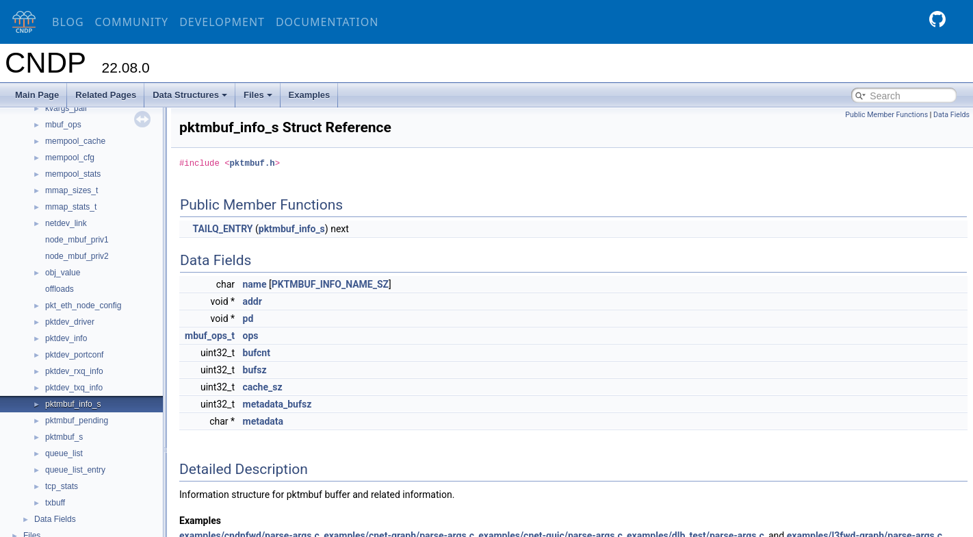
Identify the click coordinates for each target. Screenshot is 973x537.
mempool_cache (75, 141)
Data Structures (190, 95)
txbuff (55, 503)
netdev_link (66, 223)
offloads (59, 289)
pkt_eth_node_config (83, 305)
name (255, 284)
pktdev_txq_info (74, 387)
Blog (68, 21)
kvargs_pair (66, 108)
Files (258, 95)
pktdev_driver (69, 322)
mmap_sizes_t (71, 190)
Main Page (37, 95)
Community (132, 21)
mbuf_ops (63, 124)
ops (251, 335)
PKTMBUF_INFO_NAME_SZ (330, 284)
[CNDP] (20, 22)
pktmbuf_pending (76, 420)
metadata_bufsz (277, 404)
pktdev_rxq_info (74, 371)
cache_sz (263, 387)
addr (252, 301)
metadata (263, 421)
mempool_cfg (69, 157)
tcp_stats (61, 486)
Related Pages (105, 95)
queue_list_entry (75, 470)
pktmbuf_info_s (73, 404)
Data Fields (55, 519)
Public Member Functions (886, 114)
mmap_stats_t (70, 207)
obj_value (62, 272)
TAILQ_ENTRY (222, 228)
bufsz (255, 369)
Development (222, 21)
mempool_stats (73, 174)
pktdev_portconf (74, 355)
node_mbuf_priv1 (77, 240)
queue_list (64, 453)
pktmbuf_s (64, 437)
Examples (309, 95)
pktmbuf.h (252, 163)
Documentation (327, 21)
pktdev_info (66, 338)
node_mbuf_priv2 (77, 256)
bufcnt (256, 352)
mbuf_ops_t (210, 335)
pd (248, 318)
